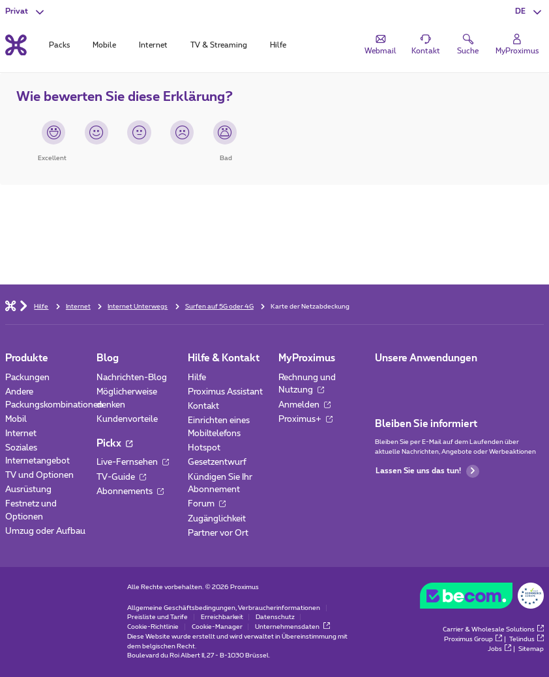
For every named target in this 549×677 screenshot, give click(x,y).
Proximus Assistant (225, 391)
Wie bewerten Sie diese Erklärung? (124, 97)
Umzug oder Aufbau (45, 531)
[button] (529, 11)
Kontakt (203, 406)
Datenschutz (275, 617)
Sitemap (531, 649)
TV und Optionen (39, 475)
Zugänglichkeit (217, 518)
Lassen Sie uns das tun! (427, 471)
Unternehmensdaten (292, 627)
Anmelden (304, 404)
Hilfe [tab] (278, 45)
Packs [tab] (59, 45)
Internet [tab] (153, 45)
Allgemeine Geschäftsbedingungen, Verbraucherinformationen (223, 608)
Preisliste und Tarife (157, 617)
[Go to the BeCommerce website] (482, 598)
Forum (207, 503)
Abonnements (130, 491)
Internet (21, 433)
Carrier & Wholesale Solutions (493, 629)
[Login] (517, 44)
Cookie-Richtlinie (153, 627)
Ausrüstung (28, 489)
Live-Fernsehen (132, 462)
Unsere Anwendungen (426, 358)
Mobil (16, 419)
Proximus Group (473, 639)
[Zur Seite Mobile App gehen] (384, 381)
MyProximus (306, 358)
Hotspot (204, 447)
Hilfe (197, 377)
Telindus (526, 639)
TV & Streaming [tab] (218, 45)
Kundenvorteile (127, 419)
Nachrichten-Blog (131, 377)
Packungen (27, 377)
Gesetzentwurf (217, 462)
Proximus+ (305, 419)
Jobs (499, 649)
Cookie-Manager (217, 627)
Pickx (114, 444)
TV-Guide (121, 477)
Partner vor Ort (218, 533)
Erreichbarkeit (222, 617)
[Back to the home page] (16, 44)
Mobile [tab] (104, 45)
